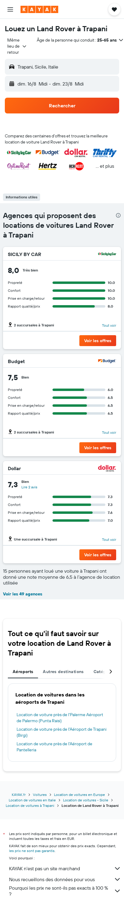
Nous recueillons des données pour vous (65, 879)
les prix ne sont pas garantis (32, 850)
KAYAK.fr (19, 794)
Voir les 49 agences (22, 594)
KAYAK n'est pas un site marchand (65, 868)
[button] (10, 9)
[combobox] (17, 46)
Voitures (40, 794)
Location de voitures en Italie (32, 800)
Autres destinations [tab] (63, 671)
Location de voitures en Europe (79, 794)
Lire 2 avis (29, 487)
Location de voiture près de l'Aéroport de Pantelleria (54, 747)
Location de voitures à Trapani (30, 805)
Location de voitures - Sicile (85, 800)
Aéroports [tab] (23, 671)
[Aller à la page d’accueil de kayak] (39, 9)
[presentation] (118, 215)
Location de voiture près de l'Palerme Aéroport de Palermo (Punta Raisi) (60, 717)
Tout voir (109, 325)
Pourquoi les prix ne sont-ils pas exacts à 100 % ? (65, 891)
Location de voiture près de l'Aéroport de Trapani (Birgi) (62, 732)
